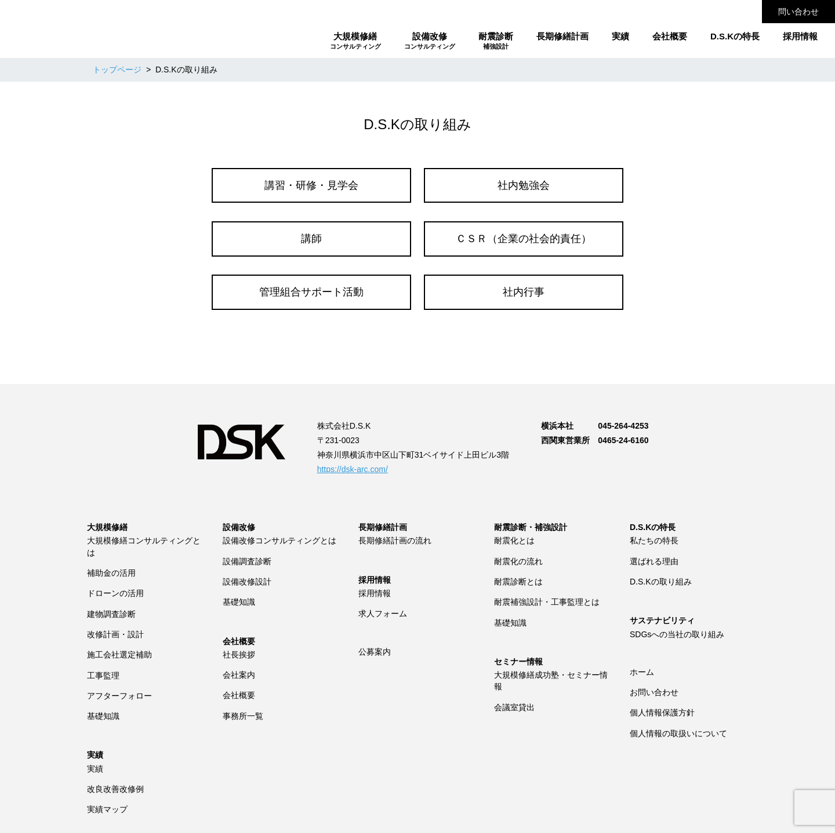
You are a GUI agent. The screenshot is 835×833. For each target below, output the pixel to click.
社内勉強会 (524, 185)
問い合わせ (798, 11)
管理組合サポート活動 (311, 292)
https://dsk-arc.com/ (352, 469)
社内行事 (523, 292)
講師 (311, 238)
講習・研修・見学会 (311, 185)
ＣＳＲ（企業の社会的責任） (523, 238)
